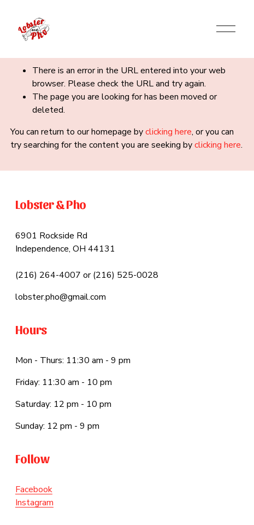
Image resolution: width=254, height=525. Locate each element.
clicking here (168, 132)
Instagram (34, 503)
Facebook (33, 489)
